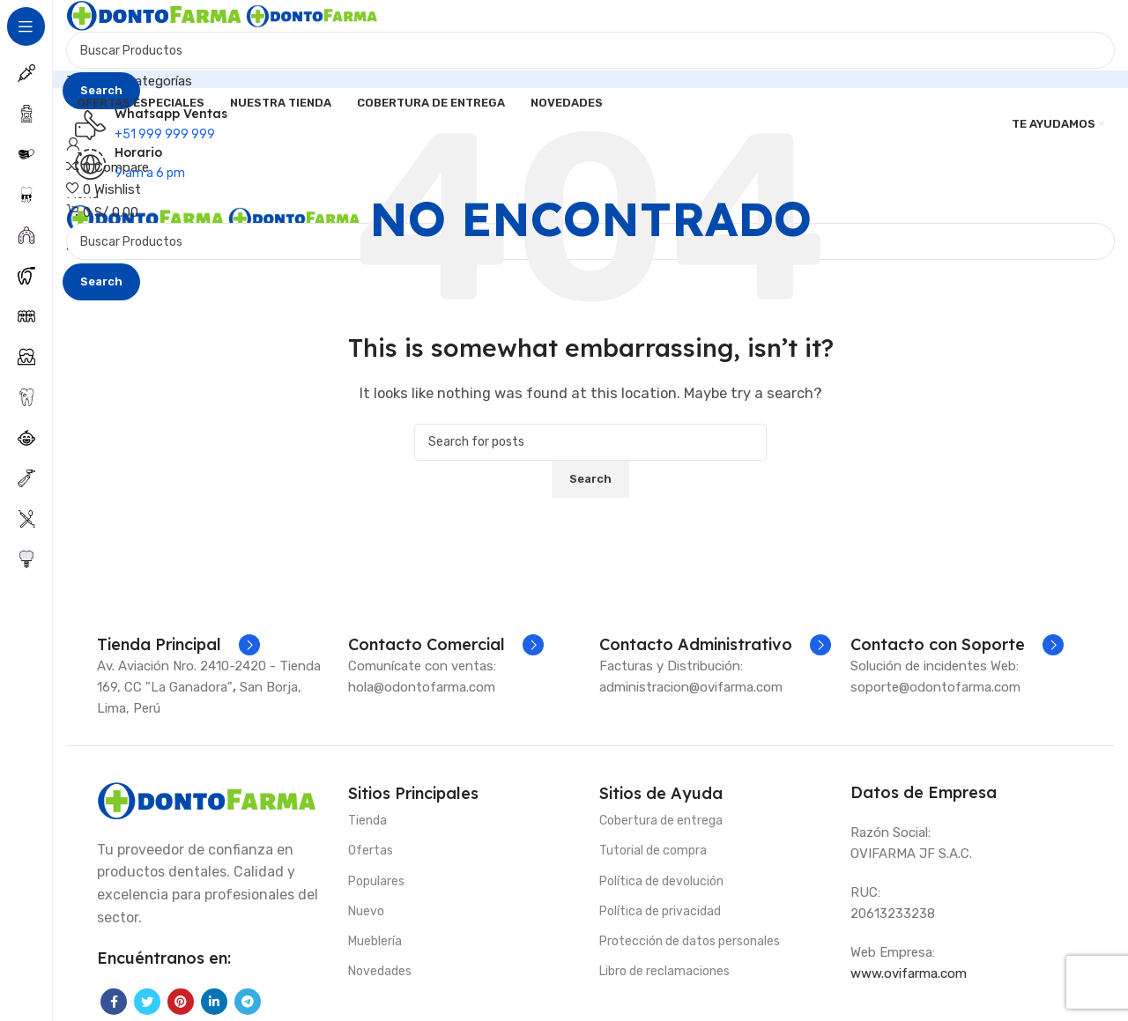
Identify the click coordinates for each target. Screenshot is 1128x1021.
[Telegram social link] (247, 1001)
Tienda (367, 820)
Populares (376, 881)
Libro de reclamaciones (664, 971)
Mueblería (375, 941)
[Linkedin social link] (214, 1001)
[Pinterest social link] (180, 1001)
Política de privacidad (660, 911)
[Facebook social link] (113, 1001)
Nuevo (366, 911)
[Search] (590, 50)
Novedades (380, 971)
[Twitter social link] (147, 1001)
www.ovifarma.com (908, 973)
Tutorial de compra (653, 850)
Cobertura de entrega (661, 820)
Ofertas (370, 850)
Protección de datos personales (689, 941)
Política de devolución (661, 881)
